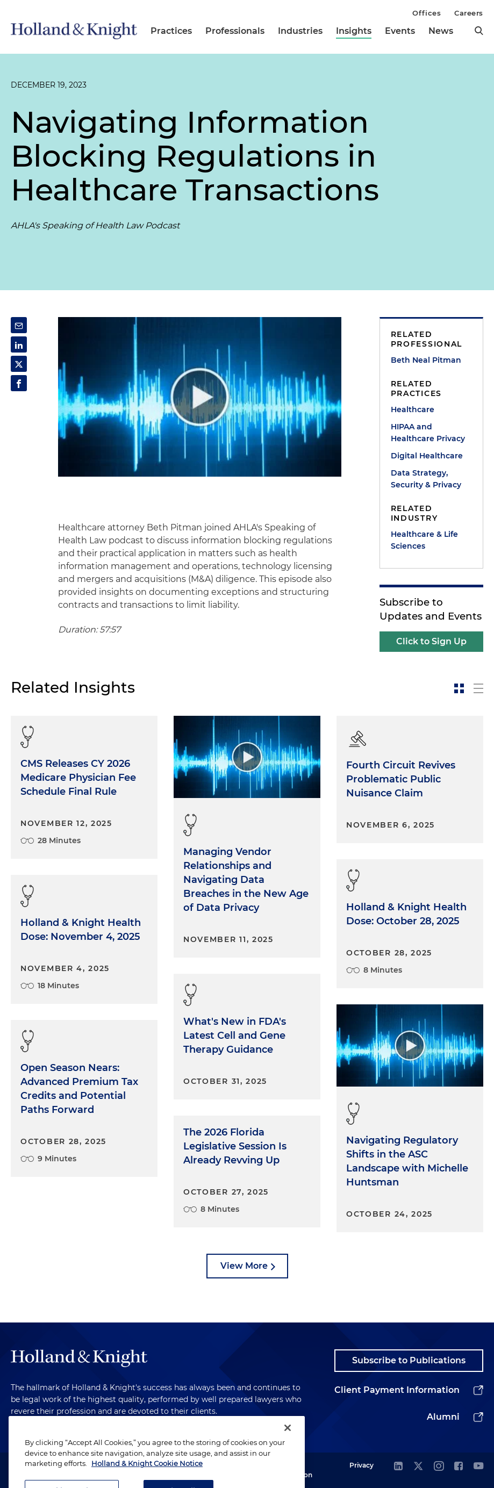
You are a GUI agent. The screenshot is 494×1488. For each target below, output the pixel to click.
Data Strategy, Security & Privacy (426, 479)
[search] (479, 31)
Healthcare (412, 409)
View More (244, 1266)
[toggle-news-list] (478, 688)
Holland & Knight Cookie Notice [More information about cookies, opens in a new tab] (147, 1475)
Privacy (361, 1465)
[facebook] (458, 1467)
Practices (171, 31)
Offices (426, 13)
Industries (300, 31)
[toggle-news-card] (459, 688)
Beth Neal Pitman (426, 360)
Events (400, 31)
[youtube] (478, 1467)
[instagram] (438, 1467)
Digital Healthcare (427, 456)
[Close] (287, 1439)
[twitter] (418, 1467)
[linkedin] (398, 1467)
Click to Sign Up (431, 641)
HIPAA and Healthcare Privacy (428, 432)
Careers (468, 13)
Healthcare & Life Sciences (424, 540)
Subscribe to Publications (409, 1360)
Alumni (443, 1417)
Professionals (234, 31)
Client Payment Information (397, 1390)
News (440, 31)
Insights (353, 31)
